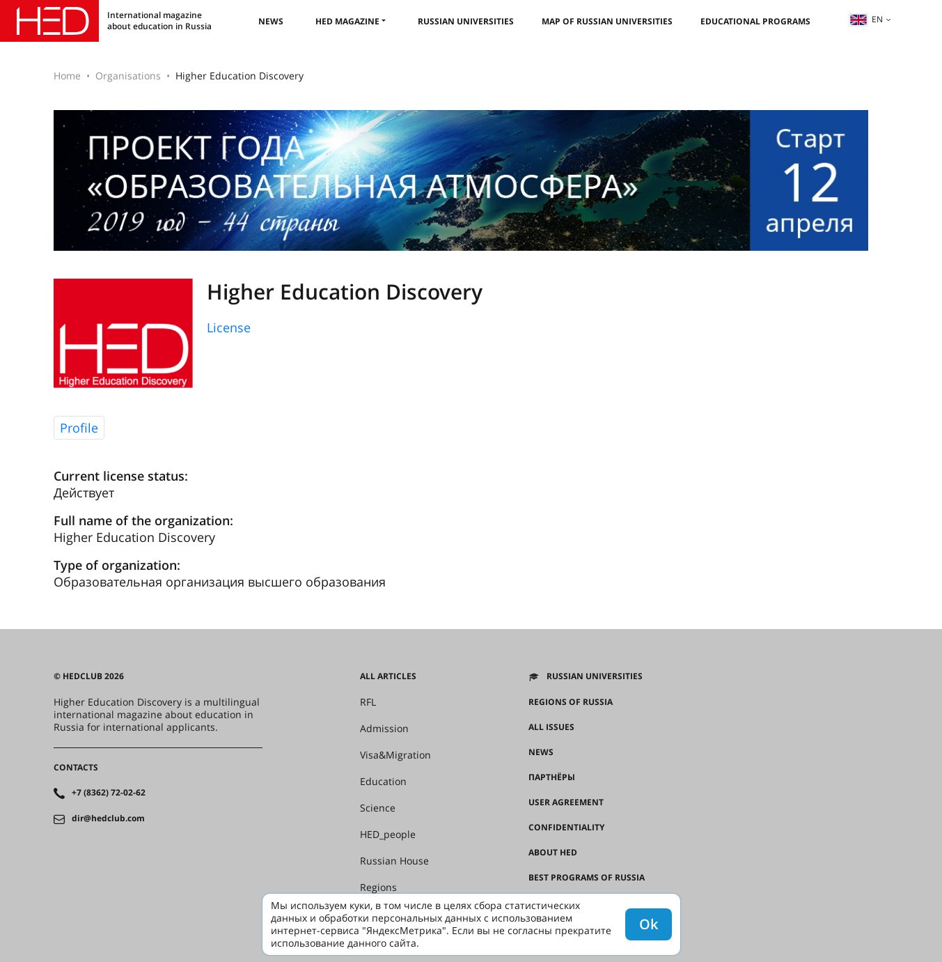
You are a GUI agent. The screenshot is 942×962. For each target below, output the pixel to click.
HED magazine (347, 21)
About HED (552, 852)
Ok (648, 924)
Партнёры (551, 777)
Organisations (128, 75)
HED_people (388, 834)
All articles (388, 676)
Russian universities (466, 21)
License (229, 327)
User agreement (566, 802)
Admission (384, 728)
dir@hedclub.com (108, 818)
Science (377, 808)
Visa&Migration (395, 755)
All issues (551, 727)
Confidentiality (566, 827)
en (866, 19)
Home (67, 75)
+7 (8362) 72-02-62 (109, 792)
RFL (368, 702)
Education (383, 781)
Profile (79, 427)
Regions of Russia (570, 702)
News (270, 21)
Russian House (394, 861)
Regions (378, 887)
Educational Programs (755, 21)
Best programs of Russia (586, 877)
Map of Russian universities (607, 21)
